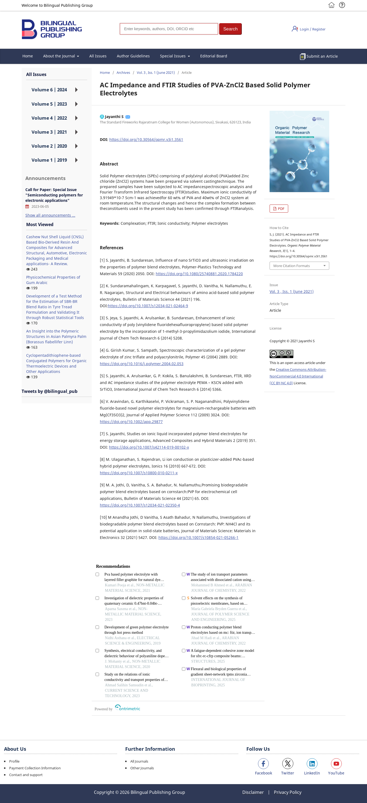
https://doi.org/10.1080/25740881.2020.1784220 (199, 273)
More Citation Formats (291, 265)
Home (27, 55)
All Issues (98, 55)
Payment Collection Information (35, 768)
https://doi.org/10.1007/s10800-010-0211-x (139, 472)
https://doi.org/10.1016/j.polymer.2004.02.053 (142, 363)
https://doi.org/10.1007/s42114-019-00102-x (149, 447)
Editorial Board (213, 55)
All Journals (139, 761)
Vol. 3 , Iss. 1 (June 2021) (156, 72)
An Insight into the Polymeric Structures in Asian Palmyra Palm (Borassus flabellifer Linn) (56, 336)
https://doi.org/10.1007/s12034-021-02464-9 (148, 305)
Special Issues (173, 55)
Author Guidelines (133, 55)
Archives (123, 72)
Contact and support (26, 774)
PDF (280, 208)
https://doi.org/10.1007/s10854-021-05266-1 (198, 537)
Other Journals (142, 768)
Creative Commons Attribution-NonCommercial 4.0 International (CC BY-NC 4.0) (298, 376)
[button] (230, 29)
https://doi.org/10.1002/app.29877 (131, 421)
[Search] (169, 28)
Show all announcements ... (50, 215)
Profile (14, 761)
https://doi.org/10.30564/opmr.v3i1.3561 (146, 139)
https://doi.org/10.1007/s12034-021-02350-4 (140, 505)
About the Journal (59, 55)
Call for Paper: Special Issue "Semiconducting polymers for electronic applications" (54, 195)
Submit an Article (322, 56)
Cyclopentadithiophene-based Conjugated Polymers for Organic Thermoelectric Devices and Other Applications (56, 363)
